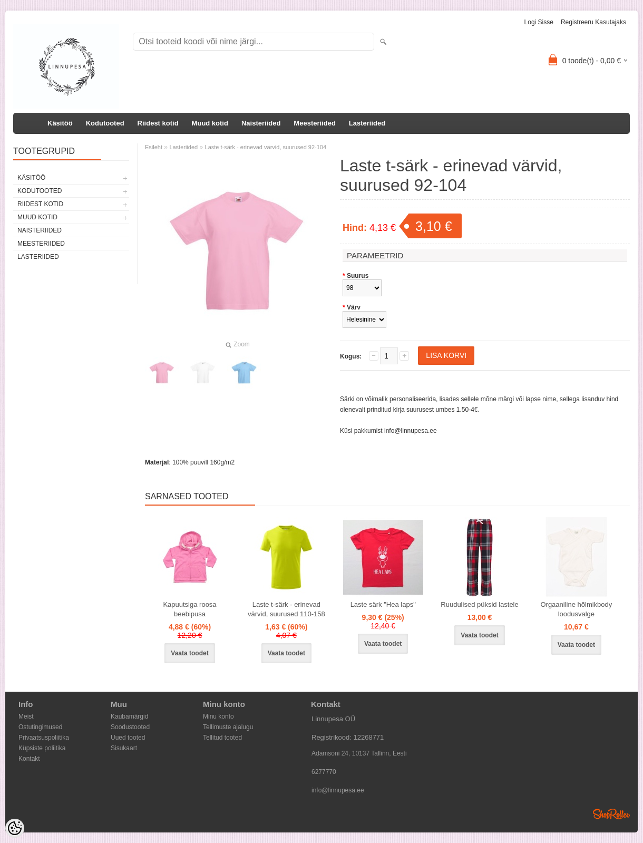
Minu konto (218, 716)
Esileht (153, 147)
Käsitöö (60, 123)
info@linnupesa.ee (410, 430)
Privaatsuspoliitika (43, 737)
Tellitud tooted (222, 737)
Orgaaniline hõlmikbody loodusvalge (576, 609)
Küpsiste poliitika (41, 748)
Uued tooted (128, 737)
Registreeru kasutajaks (593, 22)
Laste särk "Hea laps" (383, 604)
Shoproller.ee (611, 814)
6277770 (323, 772)
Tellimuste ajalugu (228, 727)
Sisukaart (124, 748)
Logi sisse (538, 22)
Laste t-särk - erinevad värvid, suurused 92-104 (266, 147)
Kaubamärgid (129, 716)
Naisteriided (260, 123)
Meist (26, 716)
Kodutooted (105, 123)
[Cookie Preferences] (14, 828)
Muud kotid (210, 123)
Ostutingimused (40, 727)
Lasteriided (367, 123)
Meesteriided (314, 123)
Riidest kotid (158, 123)
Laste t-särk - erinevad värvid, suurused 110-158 (286, 609)
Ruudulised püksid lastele (479, 604)
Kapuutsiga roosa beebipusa (189, 609)
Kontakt (29, 758)
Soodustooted (130, 727)
